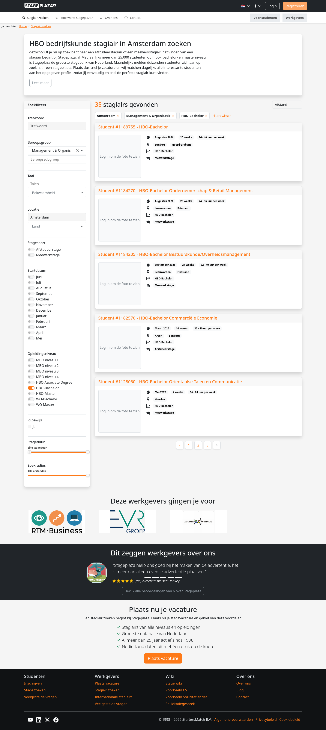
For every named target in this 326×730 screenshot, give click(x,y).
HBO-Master (46, 393)
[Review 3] (163, 577)
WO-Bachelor (46, 399)
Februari (43, 321)
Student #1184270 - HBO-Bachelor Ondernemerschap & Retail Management (175, 190)
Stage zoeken (35, 690)
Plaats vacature (163, 658)
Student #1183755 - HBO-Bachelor (133, 127)
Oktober (43, 299)
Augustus (43, 288)
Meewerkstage (48, 255)
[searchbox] (57, 159)
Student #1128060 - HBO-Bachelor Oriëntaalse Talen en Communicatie (170, 382)
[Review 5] (178, 577)
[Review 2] (155, 577)
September (45, 293)
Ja (34, 426)
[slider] (30, 451)
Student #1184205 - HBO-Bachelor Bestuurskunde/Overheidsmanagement (174, 254)
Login (272, 6)
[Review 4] (171, 577)
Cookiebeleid (289, 719)
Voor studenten (265, 18)
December (44, 310)
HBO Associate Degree (54, 382)
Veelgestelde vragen (40, 697)
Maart (41, 327)
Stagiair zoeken (35, 18)
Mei (39, 338)
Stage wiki (174, 683)
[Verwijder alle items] (77, 150)
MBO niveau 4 (47, 376)
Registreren (295, 6)
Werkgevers (295, 18)
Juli (38, 282)
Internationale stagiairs (113, 697)
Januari (42, 316)
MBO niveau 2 (47, 365)
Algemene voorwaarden (233, 719)
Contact (133, 18)
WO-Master (45, 404)
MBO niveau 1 (47, 360)
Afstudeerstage (48, 249)
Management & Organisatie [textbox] (54, 150)
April (40, 332)
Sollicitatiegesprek (180, 703)
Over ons (108, 18)
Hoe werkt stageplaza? (74, 18)
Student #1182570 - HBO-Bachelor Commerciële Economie (157, 318)
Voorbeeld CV (176, 690)
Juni (39, 277)
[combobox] (57, 150)
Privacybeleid (266, 719)
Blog (240, 690)
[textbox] (54, 192)
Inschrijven (33, 683)
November (44, 304)
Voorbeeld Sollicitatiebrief (186, 697)
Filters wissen (221, 116)
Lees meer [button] (40, 82)
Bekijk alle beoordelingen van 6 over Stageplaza (163, 591)
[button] (245, 6)
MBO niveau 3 (47, 371)
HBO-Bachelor (47, 388)
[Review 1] (147, 577)
